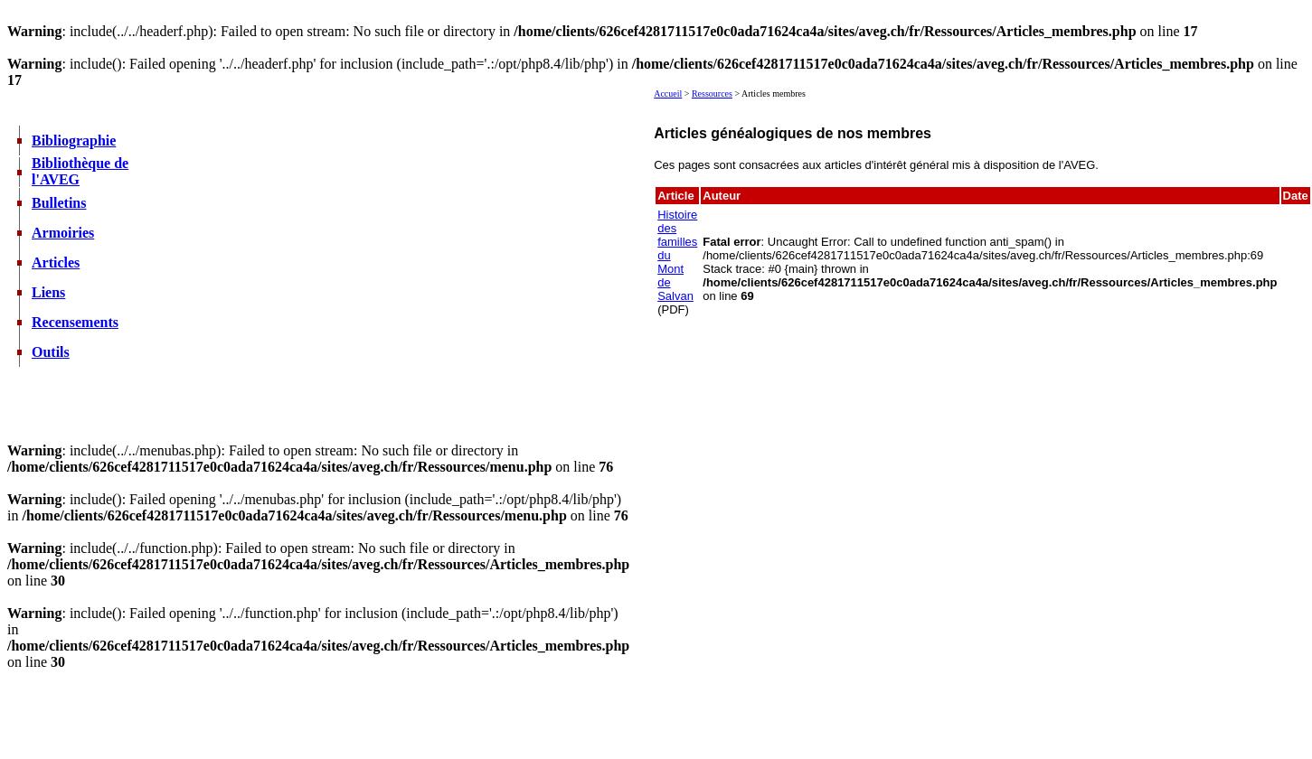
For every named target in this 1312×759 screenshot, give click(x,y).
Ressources (712, 93)
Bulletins (59, 203)
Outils (51, 352)
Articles (56, 262)
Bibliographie (74, 140)
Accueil (668, 93)
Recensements (75, 322)
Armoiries (63, 232)
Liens (48, 292)
